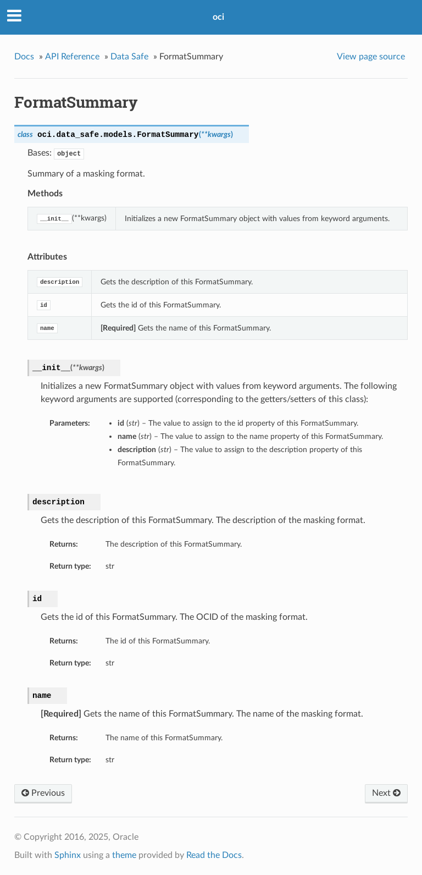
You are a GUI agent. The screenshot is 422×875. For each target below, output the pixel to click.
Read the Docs (214, 855)
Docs (24, 56)
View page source (371, 56)
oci (218, 17)
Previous (43, 793)
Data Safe (129, 56)
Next (386, 793)
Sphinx (67, 855)
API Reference (72, 56)
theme (124, 855)
